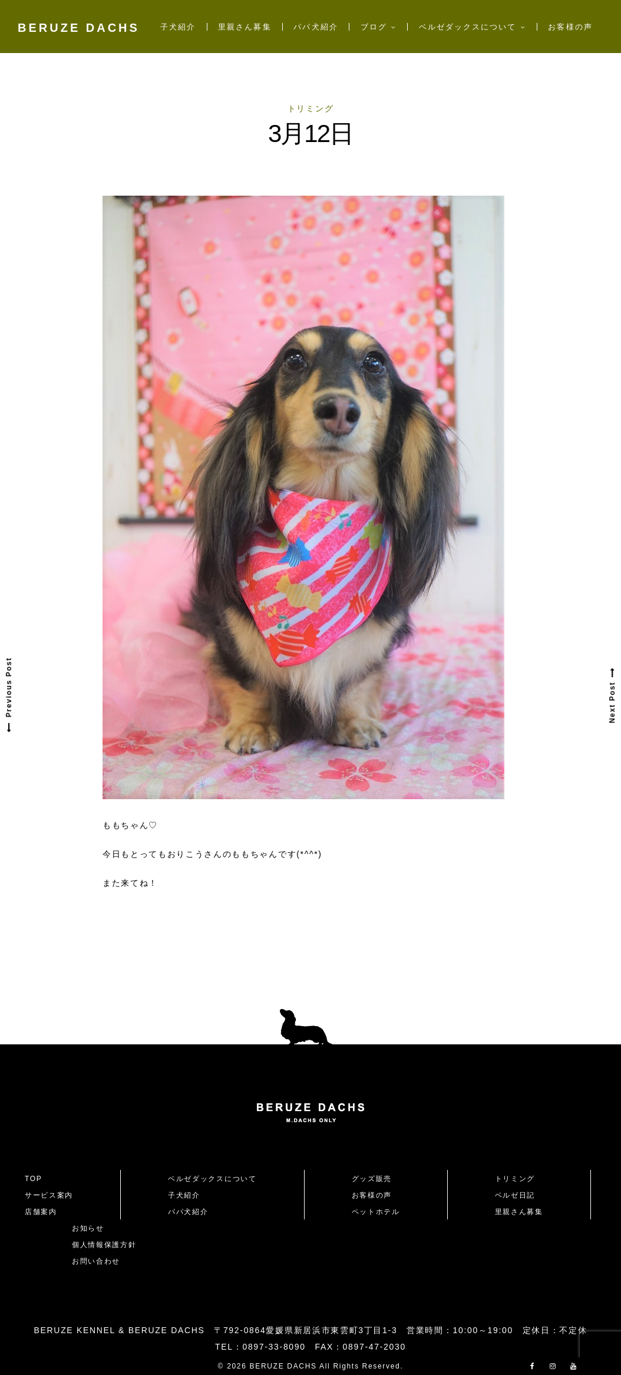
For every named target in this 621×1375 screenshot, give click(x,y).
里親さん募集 (244, 27)
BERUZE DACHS (79, 27)
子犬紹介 (178, 27)
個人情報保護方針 (104, 1245)
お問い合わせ (100, 1261)
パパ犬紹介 (315, 27)
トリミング (310, 108)
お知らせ (88, 1228)
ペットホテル (376, 1212)
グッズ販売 (372, 1179)
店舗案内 (41, 1212)
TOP (33, 1179)
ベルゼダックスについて (468, 27)
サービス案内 (49, 1195)
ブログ (374, 27)
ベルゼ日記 (515, 1195)
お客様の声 (570, 27)
